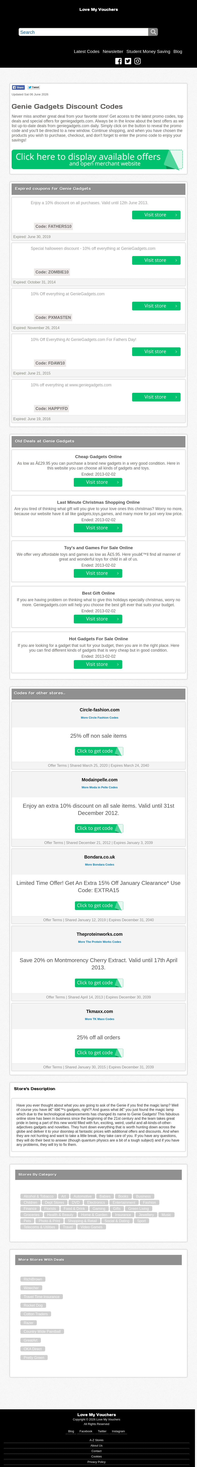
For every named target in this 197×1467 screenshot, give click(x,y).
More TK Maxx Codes (99, 1019)
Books (123, 1196)
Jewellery (146, 1215)
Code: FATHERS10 (53, 226)
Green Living (138, 1209)
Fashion (149, 1202)
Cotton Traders (36, 1314)
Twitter (102, 1431)
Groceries (31, 1215)
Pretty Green (34, 1358)
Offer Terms (57, 765)
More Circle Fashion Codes (99, 717)
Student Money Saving (148, 51)
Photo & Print (49, 1221)
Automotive (83, 1196)
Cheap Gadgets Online (98, 456)
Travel (68, 1227)
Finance (30, 1209)
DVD (75, 1202)
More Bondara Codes (99, 864)
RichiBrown (33, 1279)
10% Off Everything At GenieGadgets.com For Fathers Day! (83, 339)
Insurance (123, 1215)
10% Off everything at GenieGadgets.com (67, 294)
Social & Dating (117, 1221)
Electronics (96, 1202)
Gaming (99, 1209)
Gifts (117, 1209)
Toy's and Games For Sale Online (98, 547)
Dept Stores (54, 1202)
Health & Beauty (60, 1215)
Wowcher (31, 1288)
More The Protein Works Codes (99, 941)
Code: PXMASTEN (53, 317)
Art (63, 1196)
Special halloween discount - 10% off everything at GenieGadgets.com (93, 248)
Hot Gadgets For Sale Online (98, 638)
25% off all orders (98, 1037)
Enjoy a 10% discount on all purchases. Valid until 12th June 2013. (89, 203)
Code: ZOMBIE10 (52, 272)
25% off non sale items (98, 736)
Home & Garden (94, 1215)
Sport (141, 1221)
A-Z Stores (96, 1440)
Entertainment (124, 1202)
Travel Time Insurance (41, 1297)
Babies (105, 1196)
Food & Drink (74, 1209)
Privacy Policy (97, 1462)
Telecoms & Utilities (39, 1227)
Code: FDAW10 (50, 363)
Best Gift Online (98, 593)
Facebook (86, 1431)
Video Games (92, 1227)
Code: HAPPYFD (51, 408)
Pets (27, 1221)
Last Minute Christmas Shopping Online (98, 502)
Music (166, 1215)
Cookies (96, 1456)
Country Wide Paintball (42, 1331)
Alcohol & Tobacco (38, 1196)
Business (143, 1196)
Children (30, 1202)
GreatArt (30, 1340)
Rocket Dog (33, 1305)
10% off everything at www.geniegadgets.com (71, 385)
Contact (96, 1451)
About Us (97, 1445)
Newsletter (113, 51)
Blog (177, 51)
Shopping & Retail (82, 1221)
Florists (50, 1209)
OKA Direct (33, 1349)
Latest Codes (86, 51)
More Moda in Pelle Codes (100, 787)
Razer (28, 1323)
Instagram (118, 1431)
